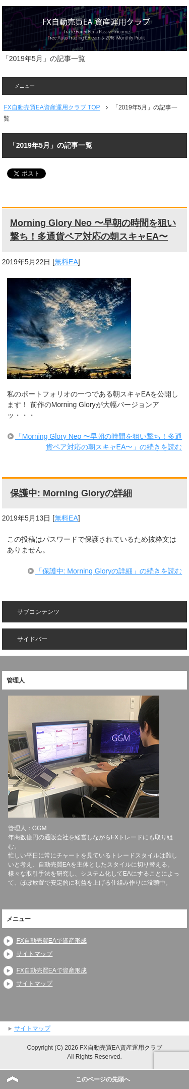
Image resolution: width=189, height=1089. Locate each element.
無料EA (66, 262)
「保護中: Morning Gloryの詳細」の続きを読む (108, 571)
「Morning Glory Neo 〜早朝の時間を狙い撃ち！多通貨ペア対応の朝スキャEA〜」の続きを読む (98, 441)
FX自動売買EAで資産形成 (51, 940)
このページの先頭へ (103, 1079)
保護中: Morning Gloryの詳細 (71, 493)
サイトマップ (34, 953)
